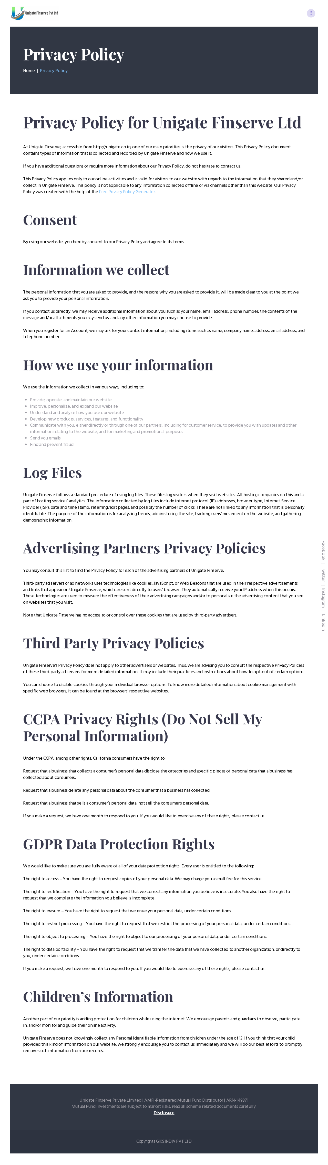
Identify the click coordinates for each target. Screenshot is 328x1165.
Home (29, 72)
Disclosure (164, 1114)
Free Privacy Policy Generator (127, 193)
